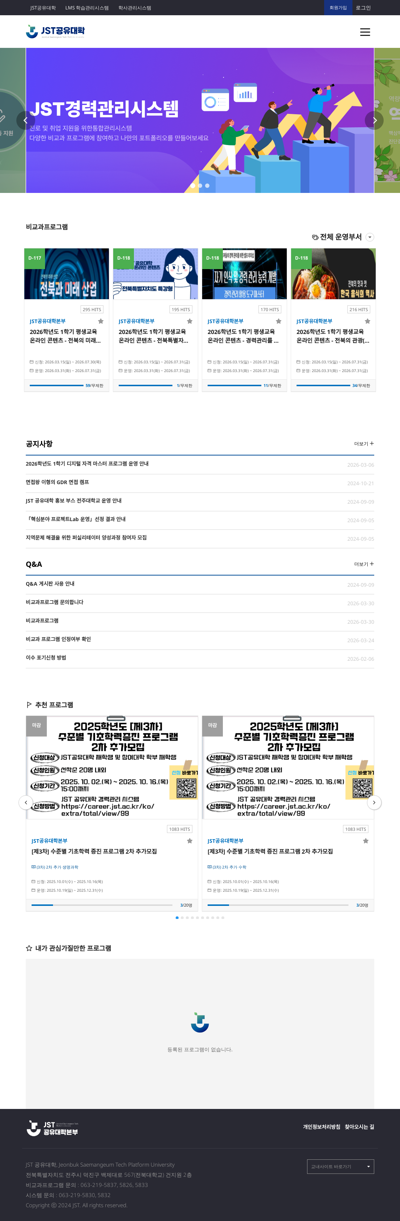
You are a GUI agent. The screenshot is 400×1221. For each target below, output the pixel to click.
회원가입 (338, 7)
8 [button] (212, 917)
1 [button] (192, 185)
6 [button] (202, 917)
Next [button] (374, 120)
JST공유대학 (43, 7)
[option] (200, 120)
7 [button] (207, 917)
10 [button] (222, 917)
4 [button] (192, 917)
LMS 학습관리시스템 (87, 7)
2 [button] (200, 185)
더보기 (364, 443)
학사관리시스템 (134, 7)
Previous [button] (25, 120)
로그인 (363, 7)
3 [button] (207, 185)
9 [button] (217, 917)
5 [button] (197, 917)
